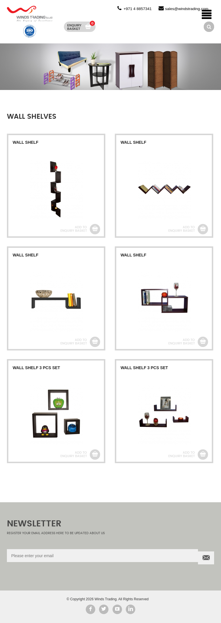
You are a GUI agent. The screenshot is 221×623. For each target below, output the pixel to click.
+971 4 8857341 (137, 9)
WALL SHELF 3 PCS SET (36, 367)
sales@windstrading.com (186, 9)
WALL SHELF (25, 142)
